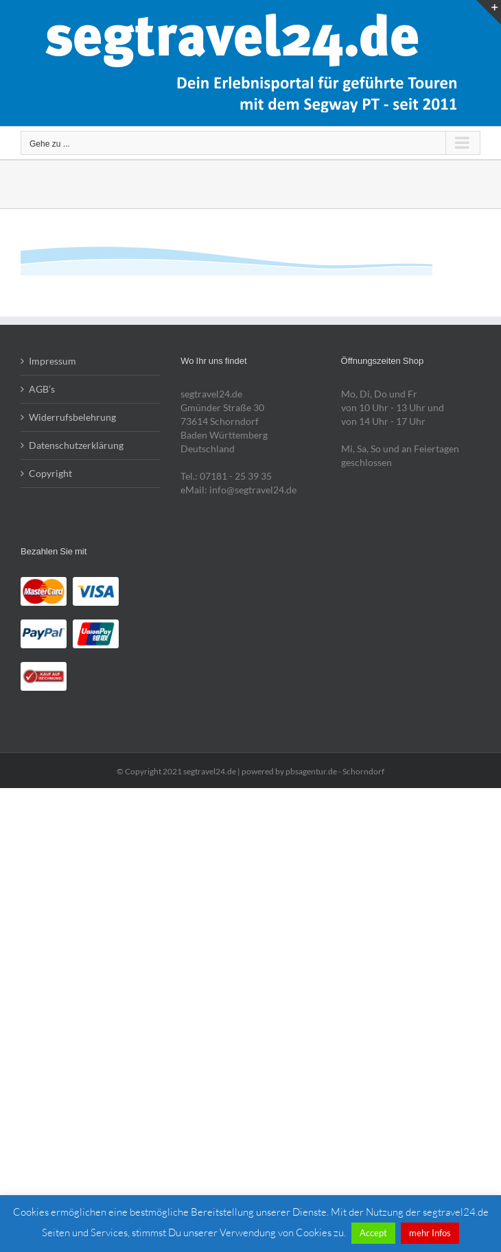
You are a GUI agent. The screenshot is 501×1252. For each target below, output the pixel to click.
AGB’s (42, 389)
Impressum (52, 361)
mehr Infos (430, 1232)
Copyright (50, 473)
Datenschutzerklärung (76, 445)
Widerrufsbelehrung (72, 417)
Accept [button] (373, 1232)
